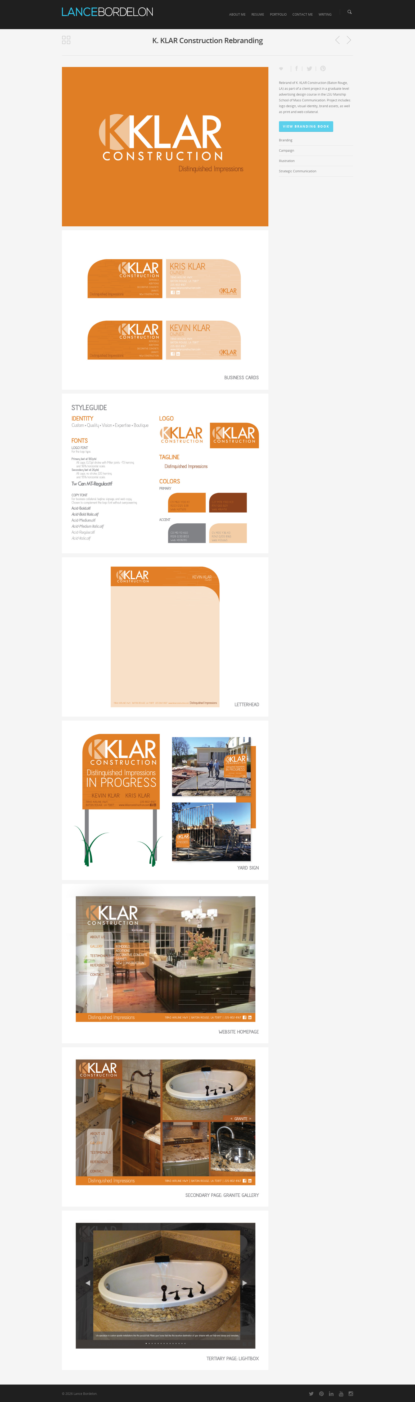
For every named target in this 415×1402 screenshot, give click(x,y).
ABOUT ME (237, 14)
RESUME (257, 14)
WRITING (325, 14)
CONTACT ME (302, 14)
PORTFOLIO (278, 14)
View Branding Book (306, 126)
